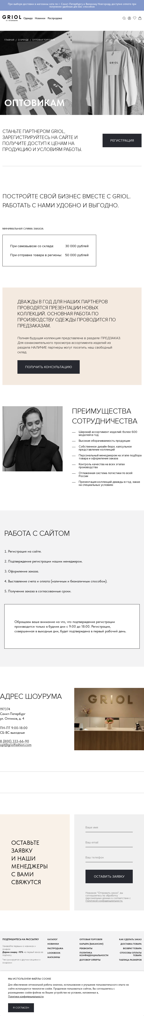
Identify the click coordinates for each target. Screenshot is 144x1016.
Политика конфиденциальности (94, 954)
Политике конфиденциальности (26, 996)
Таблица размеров (130, 960)
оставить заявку (109, 876)
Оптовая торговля (91, 939)
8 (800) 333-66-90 (14, 741)
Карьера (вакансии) (91, 944)
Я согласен (21, 1007)
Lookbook (53, 953)
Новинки (40, 18)
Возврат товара (132, 948)
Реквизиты (86, 948)
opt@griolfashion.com (16, 745)
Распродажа (55, 18)
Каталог (52, 939)
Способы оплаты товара (131, 954)
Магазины (53, 957)
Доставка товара (131, 944)
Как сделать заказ (130, 939)
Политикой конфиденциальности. (104, 900)
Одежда (28, 18)
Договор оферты (90, 960)
